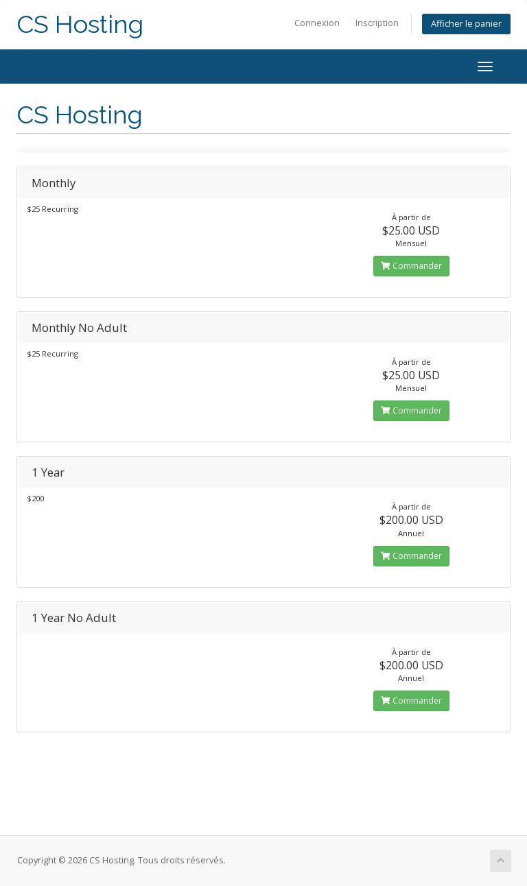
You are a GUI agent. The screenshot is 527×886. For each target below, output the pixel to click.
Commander (411, 266)
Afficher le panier (466, 23)
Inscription (377, 23)
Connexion (317, 23)
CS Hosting (79, 24)
